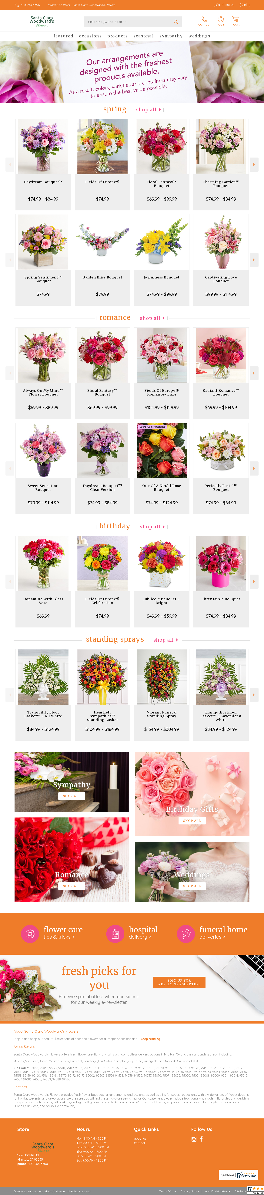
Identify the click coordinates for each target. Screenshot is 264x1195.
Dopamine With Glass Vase (43, 601)
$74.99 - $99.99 (162, 294)
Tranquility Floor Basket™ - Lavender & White (221, 716)
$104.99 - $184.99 (102, 729)
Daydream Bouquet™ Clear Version (102, 488)
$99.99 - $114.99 (221, 294)
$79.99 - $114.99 (43, 503)
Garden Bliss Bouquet (102, 277)
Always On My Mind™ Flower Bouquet (43, 392)
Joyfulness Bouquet (162, 277)
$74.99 (102, 199)
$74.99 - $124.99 (162, 503)
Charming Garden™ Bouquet (221, 184)
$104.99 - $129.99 (162, 407)
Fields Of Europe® (102, 182)
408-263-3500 (30, 5)
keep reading (150, 1039)
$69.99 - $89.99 (43, 407)
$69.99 (43, 616)
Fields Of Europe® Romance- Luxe (162, 392)
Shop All (146, 110)
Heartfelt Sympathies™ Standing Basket (102, 716)
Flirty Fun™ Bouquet (221, 599)
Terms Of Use (167, 1191)
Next (254, 164)
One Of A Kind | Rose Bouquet (161, 488)
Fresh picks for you (99, 984)
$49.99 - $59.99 (162, 616)
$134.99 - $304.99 (161, 729)
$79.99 (102, 294)
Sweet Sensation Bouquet (43, 488)
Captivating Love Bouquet (221, 279)
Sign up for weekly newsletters (179, 982)
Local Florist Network (217, 1191)
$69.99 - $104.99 (221, 407)
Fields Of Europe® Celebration (102, 601)
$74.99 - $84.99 (43, 199)
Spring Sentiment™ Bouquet (43, 279)
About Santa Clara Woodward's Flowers (46, 1031)
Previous (9, 164)
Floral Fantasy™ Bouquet (162, 184)
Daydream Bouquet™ (43, 182)
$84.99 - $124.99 (43, 729)
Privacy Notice (190, 1191)
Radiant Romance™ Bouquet (221, 392)
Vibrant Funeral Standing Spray (162, 714)
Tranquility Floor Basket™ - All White (43, 714)
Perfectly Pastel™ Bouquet (221, 488)
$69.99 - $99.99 (162, 199)
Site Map (240, 1191)
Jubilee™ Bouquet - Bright (162, 601)
